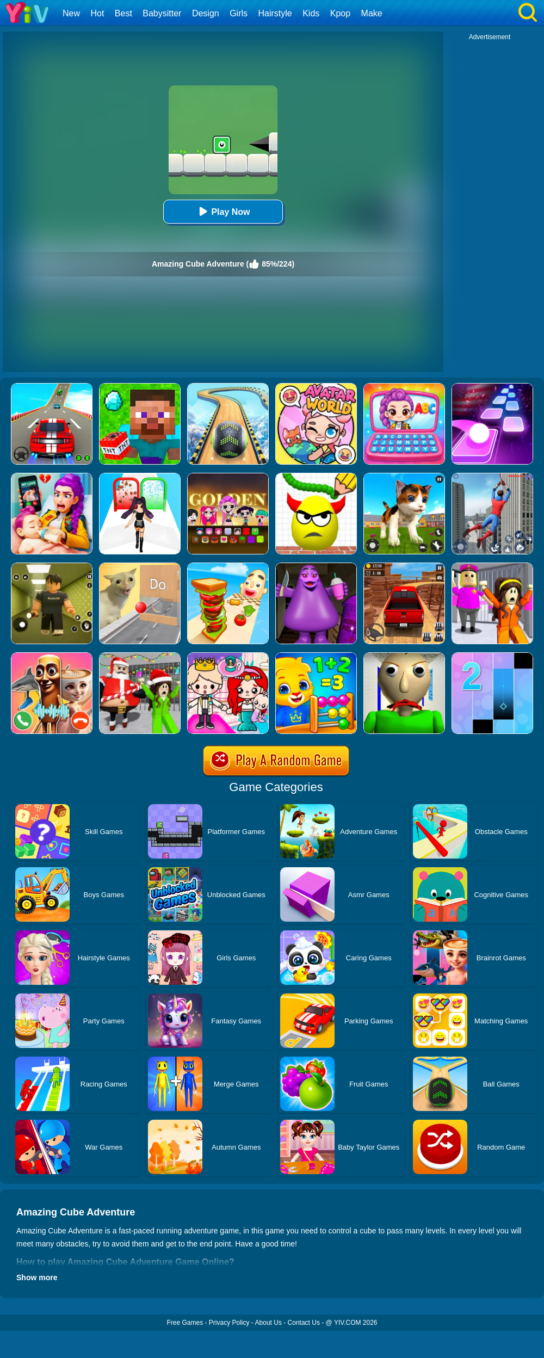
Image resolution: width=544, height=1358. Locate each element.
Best (123, 13)
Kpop (340, 13)
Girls (239, 13)
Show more (36, 1277)
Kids (310, 13)
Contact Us (304, 1322)
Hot (97, 13)
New (71, 13)
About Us (268, 1322)
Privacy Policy (229, 1322)
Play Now (223, 211)
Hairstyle (275, 13)
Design (205, 13)
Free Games (184, 1322)
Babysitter (162, 13)
